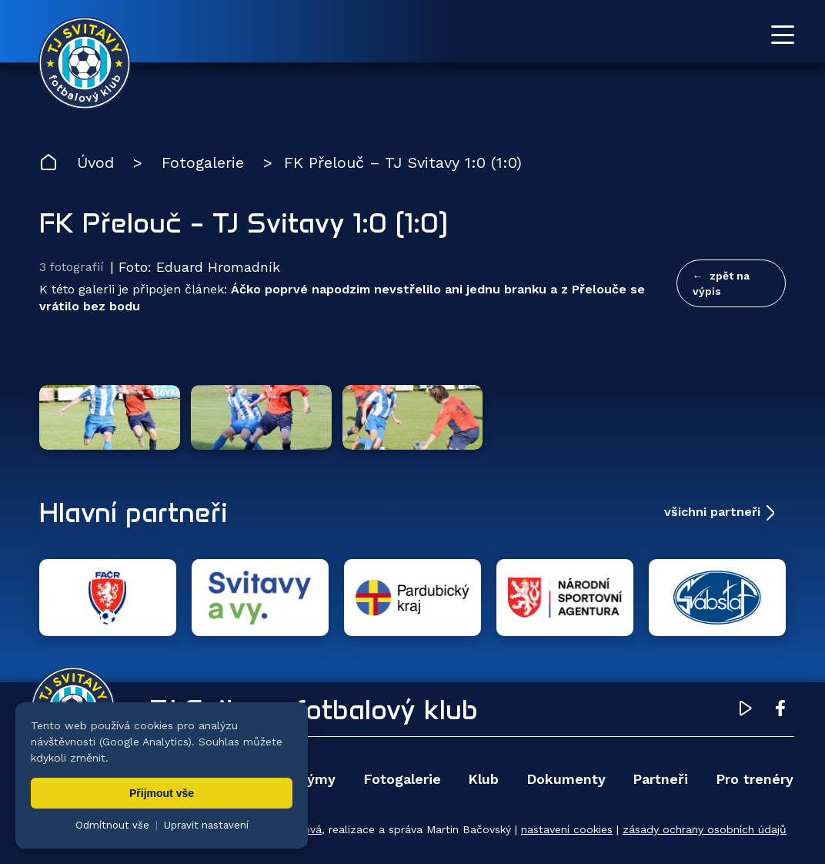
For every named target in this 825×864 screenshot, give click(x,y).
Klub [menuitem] (483, 779)
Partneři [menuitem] (660, 779)
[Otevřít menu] (782, 34)
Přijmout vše (161, 793)
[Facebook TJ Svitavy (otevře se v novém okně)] (780, 711)
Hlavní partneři (133, 512)
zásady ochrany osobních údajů (705, 829)
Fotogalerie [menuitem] (402, 779)
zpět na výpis (721, 283)
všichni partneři (712, 511)
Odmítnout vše (112, 825)
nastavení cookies (567, 829)
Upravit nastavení (206, 825)
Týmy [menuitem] (317, 779)
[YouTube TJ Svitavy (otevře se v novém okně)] (746, 711)
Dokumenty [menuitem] (566, 779)
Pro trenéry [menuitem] (754, 779)
